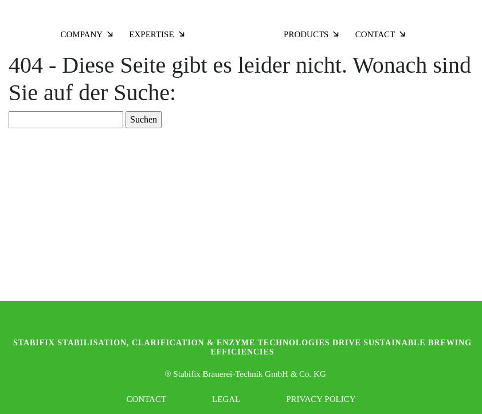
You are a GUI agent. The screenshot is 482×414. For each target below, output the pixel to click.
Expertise (157, 34)
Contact (381, 34)
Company (87, 34)
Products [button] (312, 34)
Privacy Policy (320, 399)
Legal (226, 399)
